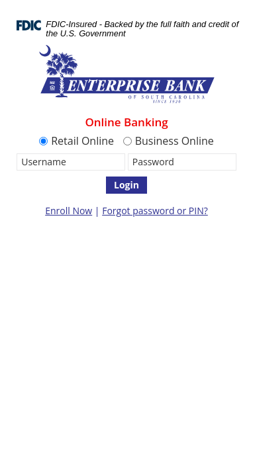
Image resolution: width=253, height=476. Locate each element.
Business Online (168, 141)
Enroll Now (68, 210)
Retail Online (76, 141)
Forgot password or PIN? (155, 210)
